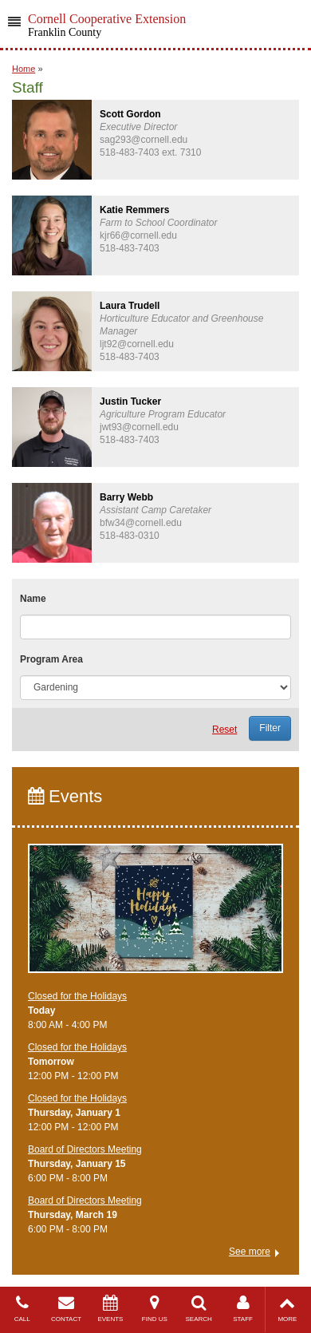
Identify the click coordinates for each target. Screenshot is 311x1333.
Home (23, 68)
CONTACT (66, 1309)
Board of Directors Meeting (85, 1149)
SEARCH (199, 1309)
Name (33, 598)
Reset (224, 729)
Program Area (51, 659)
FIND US (154, 1309)
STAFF (243, 1309)
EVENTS (110, 1309)
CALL (22, 1309)
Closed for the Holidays (77, 996)
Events (65, 796)
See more (249, 1251)
